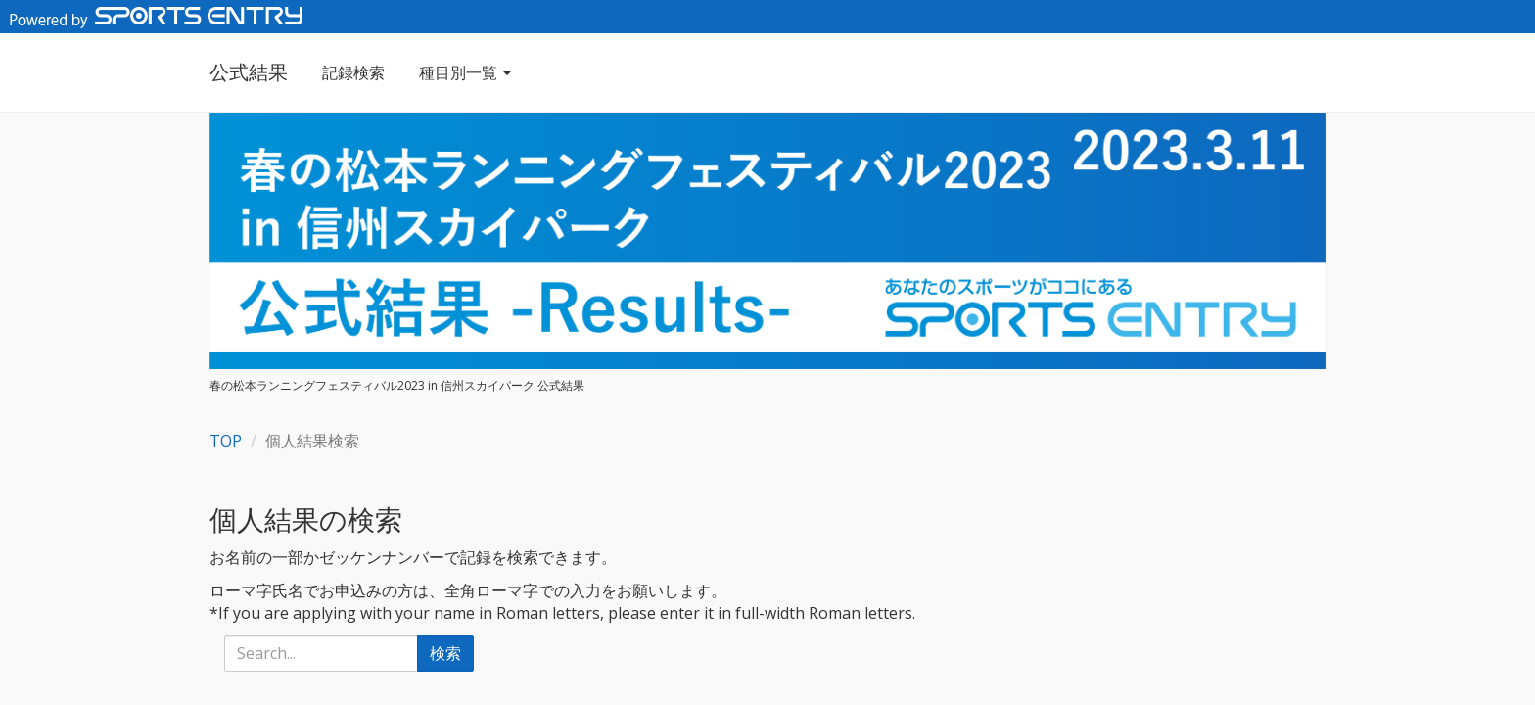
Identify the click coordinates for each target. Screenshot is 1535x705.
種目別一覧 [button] (465, 72)
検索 (445, 653)
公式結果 (248, 72)
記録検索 (353, 72)
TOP (225, 440)
